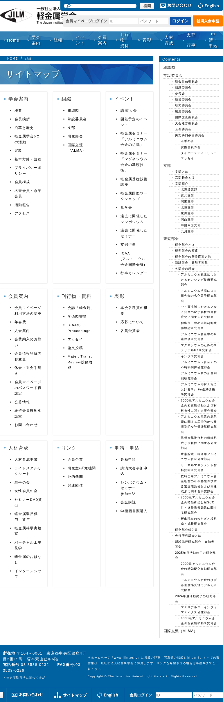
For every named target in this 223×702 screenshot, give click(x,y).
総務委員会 (183, 99)
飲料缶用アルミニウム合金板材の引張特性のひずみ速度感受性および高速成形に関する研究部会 (199, 484)
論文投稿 (75, 348)
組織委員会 (183, 87)
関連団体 (75, 485)
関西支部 (187, 219)
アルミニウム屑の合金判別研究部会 (199, 376)
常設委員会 (77, 119)
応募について (132, 322)
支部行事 (191, 40)
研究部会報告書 (186, 529)
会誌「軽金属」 (81, 308)
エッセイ (75, 339)
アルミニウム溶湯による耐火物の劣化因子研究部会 (199, 296)
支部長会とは (185, 177)
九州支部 (187, 231)
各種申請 (128, 459)
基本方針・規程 (28, 159)
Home (13, 40)
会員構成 (22, 182)
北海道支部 (189, 189)
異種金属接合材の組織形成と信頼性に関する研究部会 (199, 443)
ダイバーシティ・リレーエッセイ (199, 155)
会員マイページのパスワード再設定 (28, 387)
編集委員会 (183, 111)
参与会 (180, 93)
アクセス (22, 213)
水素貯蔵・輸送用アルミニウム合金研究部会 (199, 456)
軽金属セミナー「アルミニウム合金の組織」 (134, 138)
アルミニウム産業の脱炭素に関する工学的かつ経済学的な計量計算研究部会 (199, 424)
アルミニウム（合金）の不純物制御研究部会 (199, 364)
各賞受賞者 (130, 331)
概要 (18, 110)
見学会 (126, 207)
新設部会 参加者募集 (191, 262)
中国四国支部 (191, 225)
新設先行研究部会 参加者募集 (195, 544)
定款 (18, 150)
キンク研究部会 (192, 356)
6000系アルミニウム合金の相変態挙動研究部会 (199, 621)
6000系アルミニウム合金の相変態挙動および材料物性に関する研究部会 (199, 405)
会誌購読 (128, 502)
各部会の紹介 (185, 268)
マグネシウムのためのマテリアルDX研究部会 (199, 348)
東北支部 (187, 195)
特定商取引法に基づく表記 (26, 677)
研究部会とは (185, 244)
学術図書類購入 (134, 511)
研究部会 (75, 136)
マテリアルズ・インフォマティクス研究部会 (199, 610)
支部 (71, 128)
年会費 (20, 322)
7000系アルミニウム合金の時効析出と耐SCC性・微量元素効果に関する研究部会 (199, 505)
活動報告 (22, 205)
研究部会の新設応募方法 (193, 256)
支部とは (181, 171)
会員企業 (75, 459)
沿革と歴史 (24, 128)
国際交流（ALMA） (180, 631)
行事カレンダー (134, 273)
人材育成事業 (26, 459)
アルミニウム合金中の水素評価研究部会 (199, 337)
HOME (12, 58)
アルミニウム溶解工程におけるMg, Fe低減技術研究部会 (199, 389)
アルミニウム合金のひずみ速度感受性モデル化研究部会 (199, 585)
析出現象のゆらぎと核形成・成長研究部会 (199, 521)
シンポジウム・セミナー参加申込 (134, 488)
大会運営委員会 (186, 123)
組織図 (73, 110)
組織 (28, 58)
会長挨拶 (22, 119)
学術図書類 (77, 316)
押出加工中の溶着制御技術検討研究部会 (199, 325)
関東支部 (187, 201)
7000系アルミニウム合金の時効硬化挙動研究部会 (199, 569)
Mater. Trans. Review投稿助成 (80, 361)
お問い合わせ (26, 425)
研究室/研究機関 (82, 468)
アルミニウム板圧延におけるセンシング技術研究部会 (199, 279)
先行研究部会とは (188, 535)
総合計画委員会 (186, 81)
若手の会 (22, 482)
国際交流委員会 (186, 117)
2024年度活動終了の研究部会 (195, 599)
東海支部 (187, 213)
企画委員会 (183, 129)
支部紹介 (181, 183)
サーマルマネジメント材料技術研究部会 (199, 468)
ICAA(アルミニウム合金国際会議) (133, 258)
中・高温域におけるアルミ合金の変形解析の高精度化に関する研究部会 (199, 312)
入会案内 (22, 331)
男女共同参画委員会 (190, 135)
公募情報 (22, 402)
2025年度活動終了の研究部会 (195, 555)
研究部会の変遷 (186, 250)
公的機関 (75, 476)
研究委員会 (183, 105)
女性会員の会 (26, 491)
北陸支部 (187, 207)
